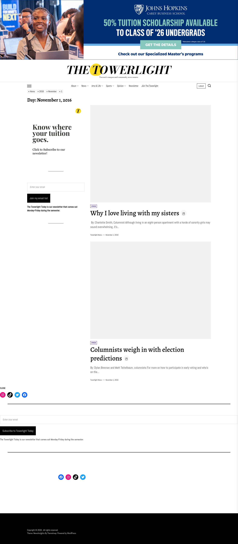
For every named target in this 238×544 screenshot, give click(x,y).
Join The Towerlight (149, 85)
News (85, 85)
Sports (110, 85)
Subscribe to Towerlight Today (17, 431)
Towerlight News (96, 235)
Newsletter (133, 85)
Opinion (121, 85)
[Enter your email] (55, 187)
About (74, 85)
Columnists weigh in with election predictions (141, 353)
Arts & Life (97, 85)
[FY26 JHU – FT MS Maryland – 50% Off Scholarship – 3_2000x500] (119, 1)
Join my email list (39, 198)
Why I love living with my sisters (138, 213)
